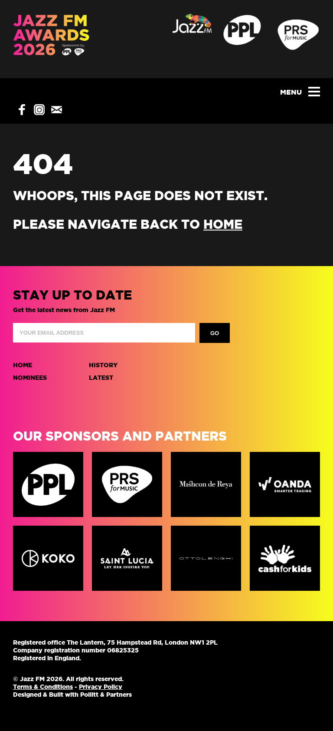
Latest (101, 377)
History (103, 365)
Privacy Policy (100, 686)
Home (22, 365)
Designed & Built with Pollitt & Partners (72, 694)
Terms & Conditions (43, 686)
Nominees (30, 377)
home (222, 224)
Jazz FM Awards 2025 (51, 39)
